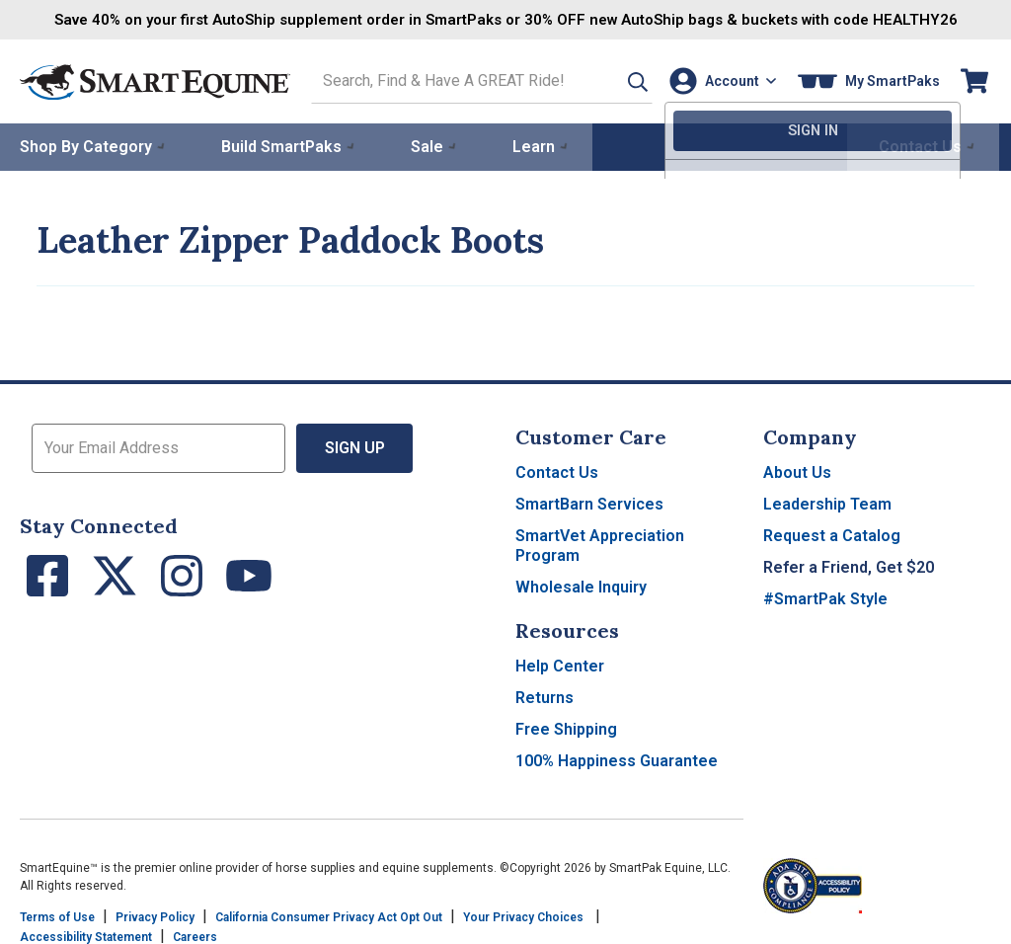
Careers (195, 935)
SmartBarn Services (589, 502)
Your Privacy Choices (523, 915)
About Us (797, 470)
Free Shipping (566, 727)
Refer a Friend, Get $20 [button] (848, 565)
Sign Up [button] (355, 445)
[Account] (719, 80)
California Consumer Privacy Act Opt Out (328, 915)
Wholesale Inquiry (581, 585)
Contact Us (556, 470)
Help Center (559, 664)
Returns (544, 695)
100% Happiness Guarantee (616, 758)
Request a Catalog (831, 533)
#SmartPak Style (825, 597)
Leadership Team (827, 502)
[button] (619, 80)
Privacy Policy (155, 915)
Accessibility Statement (86, 935)
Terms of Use (57, 915)
